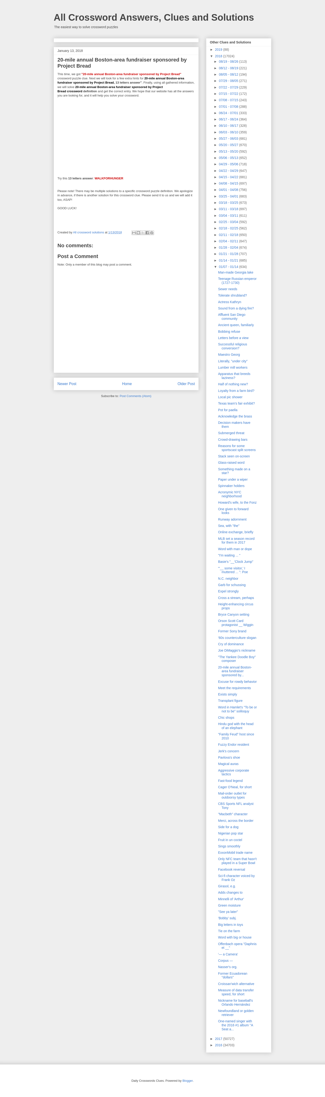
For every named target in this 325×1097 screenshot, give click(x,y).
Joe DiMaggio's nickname (236, 650)
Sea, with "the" (228, 526)
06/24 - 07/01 (229, 113)
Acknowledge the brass (235, 416)
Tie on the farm (229, 931)
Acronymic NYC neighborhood (230, 494)
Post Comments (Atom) (135, 396)
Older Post (186, 384)
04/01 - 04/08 (229, 190)
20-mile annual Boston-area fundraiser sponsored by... (235, 671)
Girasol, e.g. (227, 886)
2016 (219, 1045)
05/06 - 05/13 (229, 158)
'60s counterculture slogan (237, 638)
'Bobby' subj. (227, 918)
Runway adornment (232, 519)
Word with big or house (235, 937)
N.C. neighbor (228, 578)
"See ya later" (228, 912)
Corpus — (225, 960)
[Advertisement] (126, 135)
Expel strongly (228, 591)
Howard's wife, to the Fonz (237, 502)
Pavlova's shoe (229, 757)
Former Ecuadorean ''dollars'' (232, 975)
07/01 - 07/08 (229, 106)
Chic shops (226, 717)
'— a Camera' (228, 954)
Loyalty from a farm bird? (236, 391)
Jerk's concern (228, 751)
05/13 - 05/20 (229, 151)
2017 (219, 1039)
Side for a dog (228, 827)
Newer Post (66, 384)
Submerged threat (231, 433)
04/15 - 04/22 (229, 177)
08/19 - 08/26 (229, 61)
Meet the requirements (234, 688)
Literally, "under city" (233, 361)
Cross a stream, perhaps (236, 598)
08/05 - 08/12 (229, 74)
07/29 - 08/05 (229, 81)
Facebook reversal (231, 869)
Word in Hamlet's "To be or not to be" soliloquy (237, 709)
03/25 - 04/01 (229, 196)
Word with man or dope (235, 549)
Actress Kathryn (229, 302)
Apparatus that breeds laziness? (234, 376)
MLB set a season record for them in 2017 (236, 541)
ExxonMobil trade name (235, 852)
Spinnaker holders (231, 486)
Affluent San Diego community (232, 317)
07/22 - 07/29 (229, 87)
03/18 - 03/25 (229, 203)
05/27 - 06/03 (229, 138)
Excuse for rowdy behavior (237, 682)
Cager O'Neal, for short (235, 787)
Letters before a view (233, 338)
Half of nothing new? (233, 384)
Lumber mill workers (232, 367)
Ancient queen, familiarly (236, 325)
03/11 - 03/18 (229, 209)
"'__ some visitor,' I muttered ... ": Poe (233, 570)
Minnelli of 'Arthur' (231, 899)
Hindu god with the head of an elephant (235, 726)
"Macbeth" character (233, 814)
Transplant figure (230, 701)
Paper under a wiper (233, 479)
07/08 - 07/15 (229, 100)
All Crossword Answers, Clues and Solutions (154, 17)
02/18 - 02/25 (229, 228)
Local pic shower (230, 397)
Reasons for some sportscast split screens (237, 448)
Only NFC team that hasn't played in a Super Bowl (237, 861)
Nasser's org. (227, 967)
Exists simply (227, 694)
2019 (219, 49)
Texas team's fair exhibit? (236, 403)
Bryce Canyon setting (233, 614)
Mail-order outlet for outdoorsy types (232, 795)
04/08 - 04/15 (229, 183)
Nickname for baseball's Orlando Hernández (235, 1002)
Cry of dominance (231, 644)
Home (127, 384)
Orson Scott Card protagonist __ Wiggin (235, 623)
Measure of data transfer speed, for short (236, 992)
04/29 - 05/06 (229, 164)
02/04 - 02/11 (229, 241)
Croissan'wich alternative (236, 984)
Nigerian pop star (230, 833)
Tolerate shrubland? (232, 295)
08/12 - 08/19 (229, 68)
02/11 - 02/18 (229, 235)
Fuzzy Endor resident (233, 744)
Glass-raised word (231, 462)
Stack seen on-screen (234, 456)
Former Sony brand (232, 631)
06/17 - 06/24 (229, 119)
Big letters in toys (230, 925)
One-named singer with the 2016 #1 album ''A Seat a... (235, 1025)
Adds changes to (230, 892)
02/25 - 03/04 (229, 222)
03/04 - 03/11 (229, 215)
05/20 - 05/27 (229, 145)
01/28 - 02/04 (229, 247)
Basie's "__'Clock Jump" (235, 562)
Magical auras (228, 764)
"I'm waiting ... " (229, 555)
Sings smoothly (229, 846)
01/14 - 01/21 (229, 260)
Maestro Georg (229, 354)
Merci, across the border (235, 821)
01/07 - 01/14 (229, 267)
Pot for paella (228, 410)
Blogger (187, 1080)
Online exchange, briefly (235, 532)
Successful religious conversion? (232, 346)
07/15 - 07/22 (229, 94)
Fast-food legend (230, 781)
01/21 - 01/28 (229, 254)
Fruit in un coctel (230, 840)
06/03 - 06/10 (229, 132)
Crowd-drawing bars (232, 439)
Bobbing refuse (229, 331)
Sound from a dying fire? (236, 308)
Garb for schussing (232, 585)
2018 (219, 56)
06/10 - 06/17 (229, 125)
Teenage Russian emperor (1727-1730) (237, 281)
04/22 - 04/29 (229, 171)
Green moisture (229, 905)
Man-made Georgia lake (235, 272)
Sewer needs (227, 289)
